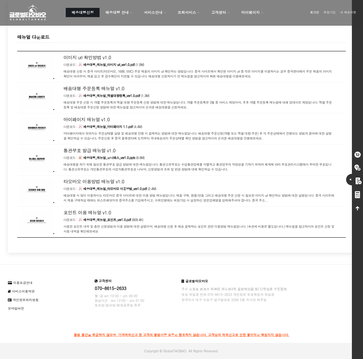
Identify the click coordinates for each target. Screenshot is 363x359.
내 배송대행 (348, 12)
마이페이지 (250, 12)
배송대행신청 (83, 12)
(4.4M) (110, 126)
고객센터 (218, 12)
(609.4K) (111, 219)
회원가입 (330, 12)
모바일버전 (16, 308)
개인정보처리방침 (23, 299)
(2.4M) (117, 188)
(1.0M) (111, 64)
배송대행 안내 (117, 12)
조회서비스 (187, 12)
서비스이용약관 (21, 291)
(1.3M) (114, 95)
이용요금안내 (20, 282)
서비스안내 (153, 12)
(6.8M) (111, 157)
